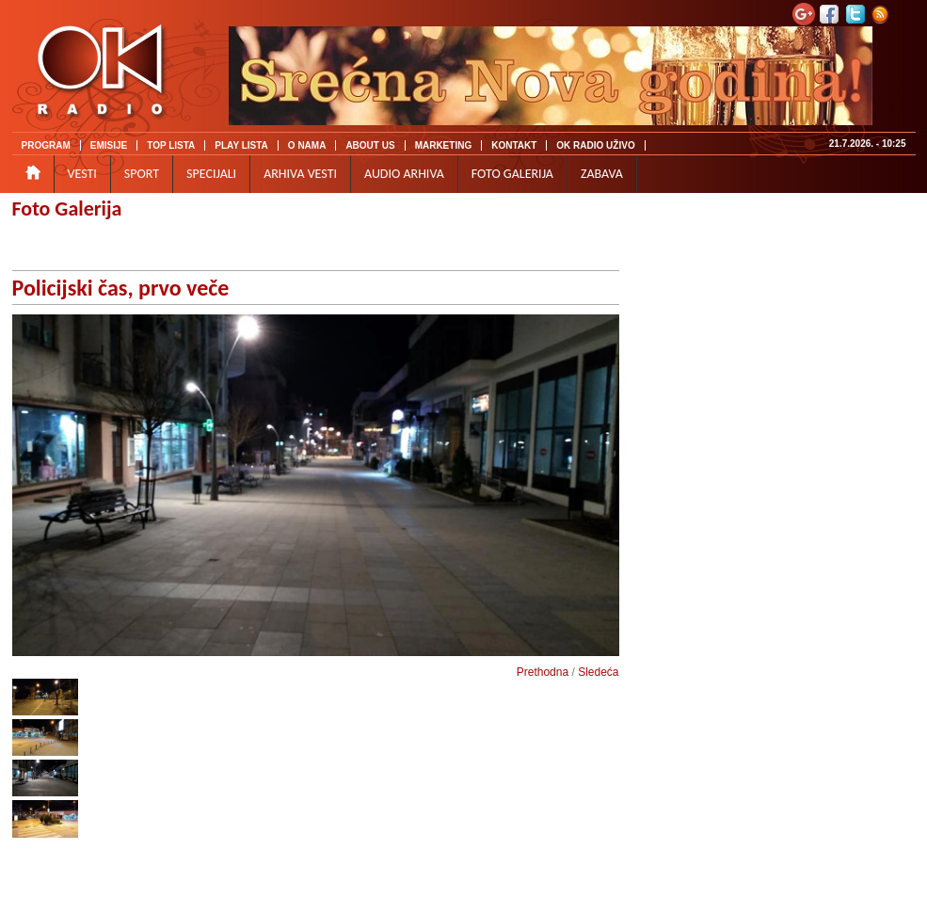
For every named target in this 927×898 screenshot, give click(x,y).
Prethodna (542, 672)
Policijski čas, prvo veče (121, 287)
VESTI (82, 174)
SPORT (141, 174)
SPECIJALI (211, 174)
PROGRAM (46, 145)
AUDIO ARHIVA (404, 174)
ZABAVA (602, 174)
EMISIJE (108, 145)
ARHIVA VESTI (300, 174)
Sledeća (598, 672)
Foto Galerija (67, 208)
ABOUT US (369, 145)
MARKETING (443, 145)
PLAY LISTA (241, 145)
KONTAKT (513, 145)
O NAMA (307, 145)
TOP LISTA (171, 145)
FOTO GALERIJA (512, 174)
